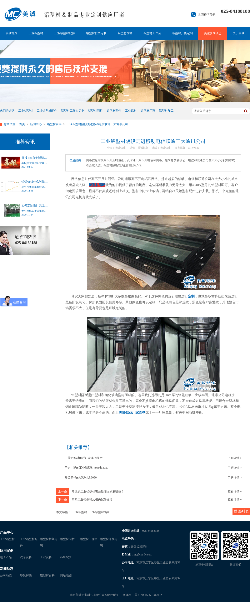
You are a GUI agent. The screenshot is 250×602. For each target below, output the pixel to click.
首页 (22, 124)
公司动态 (6, 575)
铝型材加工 (166, 110)
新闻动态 (6, 569)
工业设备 (46, 557)
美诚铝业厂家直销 (132, 412)
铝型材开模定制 (182, 33)
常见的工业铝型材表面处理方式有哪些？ (98, 491)
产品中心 (6, 532)
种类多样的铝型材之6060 (81, 477)
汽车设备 (26, 557)
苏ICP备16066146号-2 (148, 595)
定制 (191, 296)
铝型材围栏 (125, 33)
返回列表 (241, 511)
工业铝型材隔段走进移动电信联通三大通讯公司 (97, 124)
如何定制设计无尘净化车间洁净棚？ (44, 205)
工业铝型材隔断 (99, 512)
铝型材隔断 (97, 185)
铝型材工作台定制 (72, 110)
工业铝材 (131, 110)
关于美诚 (238, 33)
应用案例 (6, 550)
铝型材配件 (114, 110)
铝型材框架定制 (96, 33)
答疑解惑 (26, 575)
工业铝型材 (36, 33)
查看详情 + (235, 491)
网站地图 (66, 575)
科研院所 (66, 557)
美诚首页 (11, 33)
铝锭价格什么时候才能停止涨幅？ (43, 181)
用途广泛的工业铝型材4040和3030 (86, 467)
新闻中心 (36, 124)
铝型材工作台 (152, 33)
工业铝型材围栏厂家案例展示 (83, 458)
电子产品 (6, 557)
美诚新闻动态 (212, 33)
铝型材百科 (54, 124)
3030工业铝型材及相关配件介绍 (92, 499)
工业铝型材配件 (64, 33)
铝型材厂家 (148, 110)
